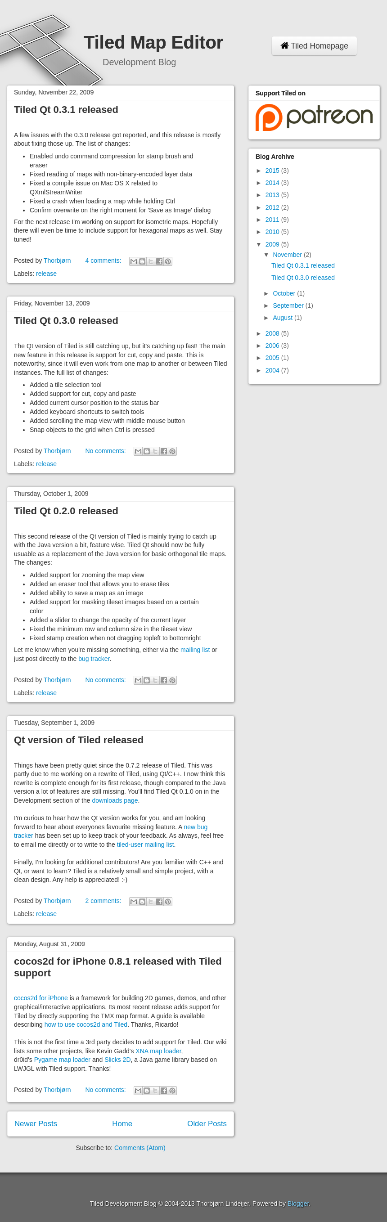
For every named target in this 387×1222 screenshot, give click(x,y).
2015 (273, 170)
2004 (273, 370)
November (288, 254)
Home (122, 1123)
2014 (273, 182)
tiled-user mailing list (145, 844)
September (289, 305)
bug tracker (93, 658)
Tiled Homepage (314, 45)
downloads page (115, 800)
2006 (273, 345)
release (46, 273)
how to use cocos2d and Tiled (86, 1024)
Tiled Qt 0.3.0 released (66, 320)
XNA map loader (158, 1051)
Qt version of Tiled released (79, 740)
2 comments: (104, 900)
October (285, 293)
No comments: (106, 450)
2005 (273, 357)
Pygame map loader (62, 1059)
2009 (273, 244)
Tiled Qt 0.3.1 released (66, 109)
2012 (273, 207)
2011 (273, 219)
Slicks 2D (117, 1059)
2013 (273, 194)
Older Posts (207, 1123)
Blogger (298, 1203)
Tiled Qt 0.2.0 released (66, 511)
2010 (273, 231)
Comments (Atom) (140, 1147)
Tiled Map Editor (153, 42)
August (283, 317)
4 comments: (104, 260)
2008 (273, 333)
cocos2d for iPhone (41, 998)
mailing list (195, 649)
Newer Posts (35, 1123)
